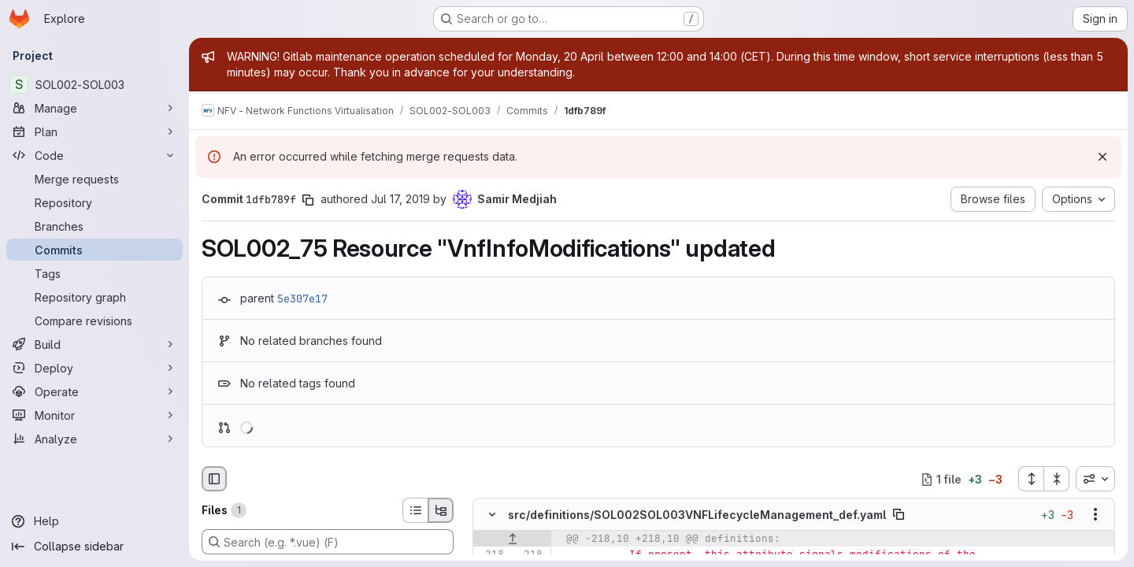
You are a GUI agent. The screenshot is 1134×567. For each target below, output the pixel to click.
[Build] (94, 344)
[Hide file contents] (492, 515)
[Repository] (94, 202)
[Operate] (94, 391)
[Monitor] (94, 415)
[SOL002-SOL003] (94, 84)
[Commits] (94, 250)
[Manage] (94, 108)
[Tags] (94, 273)
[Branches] (94, 226)
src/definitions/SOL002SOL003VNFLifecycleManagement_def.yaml (697, 514)
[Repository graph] (94, 297)
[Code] (94, 155)
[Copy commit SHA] (307, 200)
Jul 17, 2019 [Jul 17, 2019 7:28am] (400, 199)
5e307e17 (302, 298)
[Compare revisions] (94, 320)
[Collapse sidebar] (94, 547)
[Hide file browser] (214, 478)
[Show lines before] (512, 539)
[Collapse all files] (1056, 478)
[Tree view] (441, 510)
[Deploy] (94, 368)
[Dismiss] (1102, 156)
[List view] (415, 510)
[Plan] (94, 131)
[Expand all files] (1030, 478)
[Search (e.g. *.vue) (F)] (328, 541)
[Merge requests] (94, 179)
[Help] (94, 521)
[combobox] (1095, 478)
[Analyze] (94, 439)
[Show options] (1095, 515)
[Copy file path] (898, 515)
